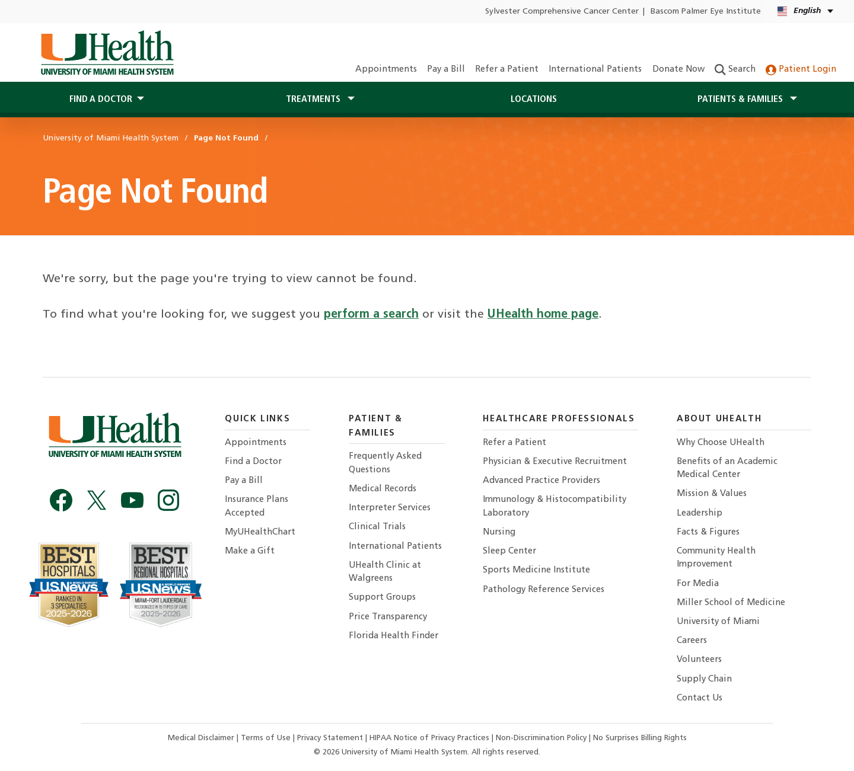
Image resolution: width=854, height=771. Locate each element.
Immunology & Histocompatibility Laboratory (554, 506)
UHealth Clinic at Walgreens (385, 572)
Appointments (386, 69)
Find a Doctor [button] (100, 99)
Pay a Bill (446, 69)
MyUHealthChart (260, 532)
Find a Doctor (253, 462)
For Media (698, 584)
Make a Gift (250, 551)
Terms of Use (267, 738)
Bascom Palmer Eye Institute (706, 11)
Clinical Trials (377, 527)
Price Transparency (388, 617)
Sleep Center (509, 551)
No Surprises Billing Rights (640, 738)
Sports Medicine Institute (536, 570)
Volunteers (699, 659)
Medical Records (382, 489)
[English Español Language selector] (806, 11)
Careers (692, 640)
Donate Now (678, 69)
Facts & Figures (708, 532)
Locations (534, 99)
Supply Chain (704, 679)
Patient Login (801, 69)
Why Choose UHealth (720, 443)
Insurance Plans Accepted (256, 506)
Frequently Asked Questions (385, 463)
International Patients (595, 69)
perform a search (371, 315)
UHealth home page (542, 315)
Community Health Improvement (716, 558)
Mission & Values (712, 494)
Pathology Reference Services (543, 590)
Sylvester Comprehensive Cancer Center (562, 11)
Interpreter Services (390, 508)
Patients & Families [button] (741, 99)
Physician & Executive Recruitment (555, 462)
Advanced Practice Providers (541, 480)
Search (735, 69)
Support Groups (382, 597)
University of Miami (718, 622)
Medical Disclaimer (202, 738)
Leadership (699, 513)
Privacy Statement (331, 738)
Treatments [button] (314, 99)
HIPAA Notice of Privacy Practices (429, 738)
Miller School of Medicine (731, 603)
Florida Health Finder (393, 636)
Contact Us (699, 698)
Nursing (499, 532)
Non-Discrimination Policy (541, 738)
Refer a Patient (506, 69)
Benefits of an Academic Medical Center (727, 468)
